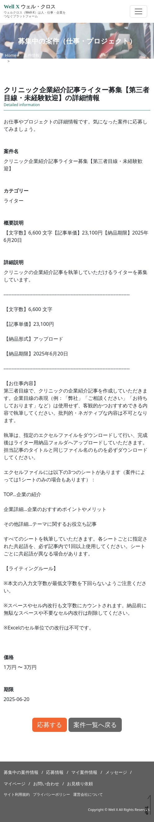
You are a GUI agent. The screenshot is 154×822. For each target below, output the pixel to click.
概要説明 (14, 222)
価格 (9, 657)
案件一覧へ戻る (95, 724)
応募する (49, 724)
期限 (9, 689)
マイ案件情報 (84, 772)
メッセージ (116, 772)
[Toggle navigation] (138, 11)
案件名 (11, 151)
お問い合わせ (46, 784)
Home (10, 55)
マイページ (14, 784)
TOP (146, 810)
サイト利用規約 (17, 794)
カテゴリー (16, 190)
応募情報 (55, 772)
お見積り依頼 (80, 784)
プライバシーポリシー (51, 794)
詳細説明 (14, 262)
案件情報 (32, 55)
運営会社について (88, 794)
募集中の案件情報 (21, 772)
